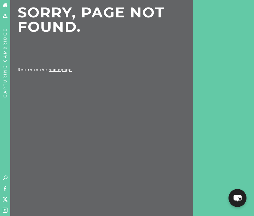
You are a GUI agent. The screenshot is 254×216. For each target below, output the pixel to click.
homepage (60, 69)
